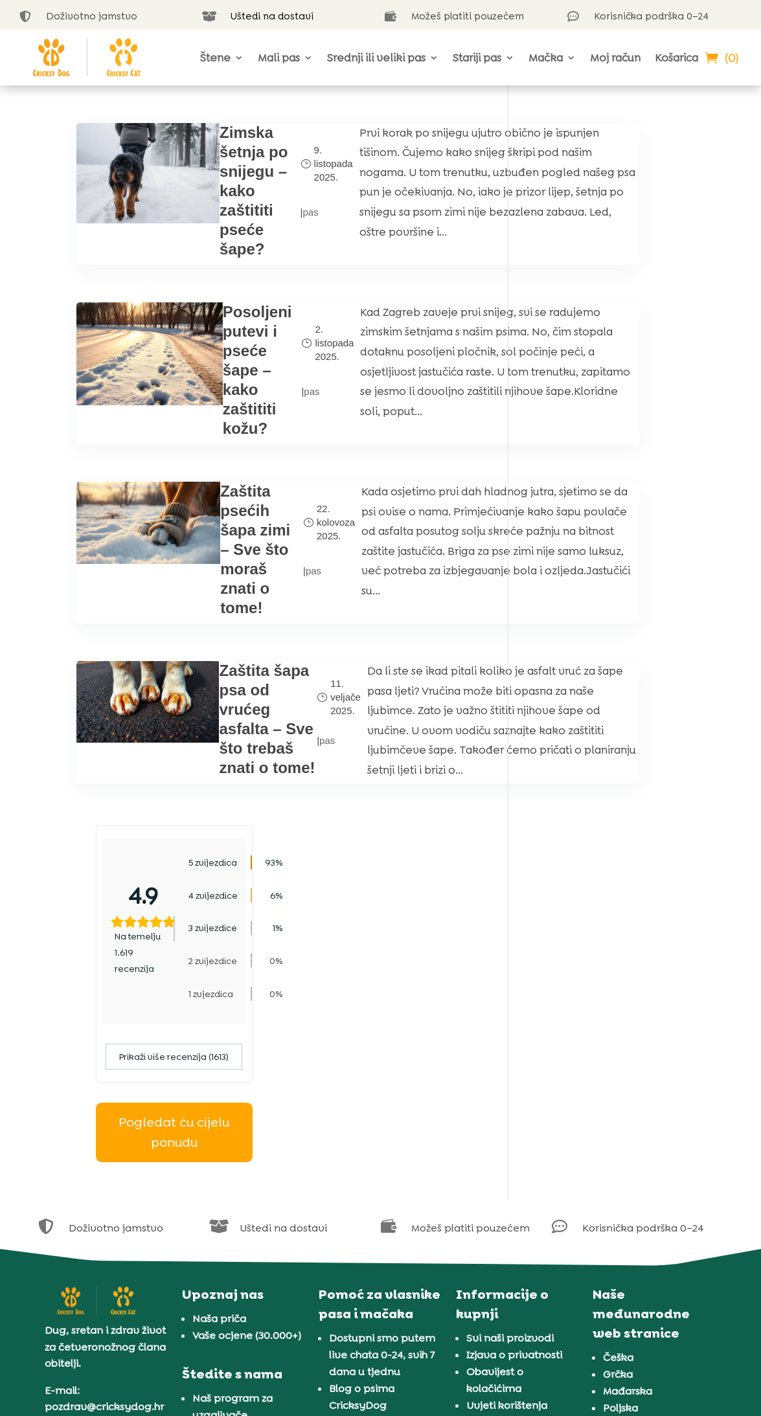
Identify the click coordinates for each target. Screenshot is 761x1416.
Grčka (618, 1131)
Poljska (620, 1164)
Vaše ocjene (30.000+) (246, 1092)
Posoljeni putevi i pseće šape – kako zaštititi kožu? (215, 391)
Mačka (545, 58)
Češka (618, 1114)
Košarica (676, 58)
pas (252, 221)
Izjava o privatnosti (514, 1111)
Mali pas (279, 58)
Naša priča (219, 1075)
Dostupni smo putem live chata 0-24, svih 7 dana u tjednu (382, 1111)
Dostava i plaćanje (513, 1195)
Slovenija (626, 1215)
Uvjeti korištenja (506, 1162)
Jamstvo (488, 1179)
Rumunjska (631, 1181)
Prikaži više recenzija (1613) (606, 355)
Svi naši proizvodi (510, 1094)
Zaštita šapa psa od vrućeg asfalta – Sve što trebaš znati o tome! (216, 808)
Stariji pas (477, 58)
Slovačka (626, 1198)
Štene (215, 58)
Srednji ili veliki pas (376, 58)
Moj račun (615, 58)
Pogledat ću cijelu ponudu (606, 430)
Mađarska (627, 1147)
